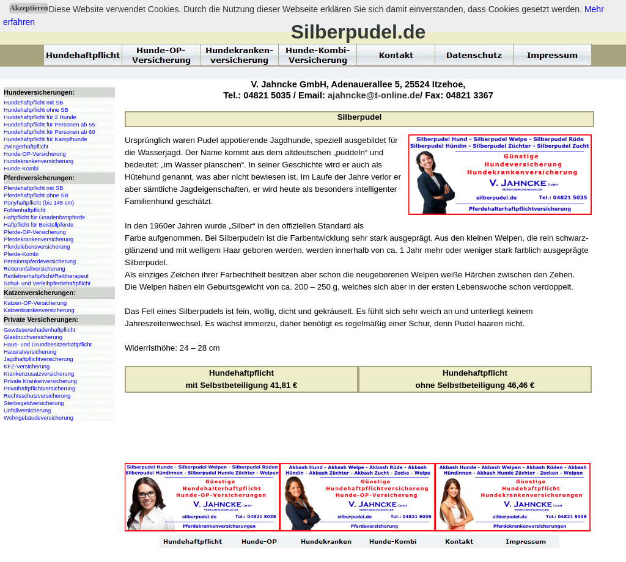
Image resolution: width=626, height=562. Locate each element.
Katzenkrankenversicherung (39, 310)
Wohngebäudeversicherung (38, 418)
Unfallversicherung (27, 410)
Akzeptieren (29, 8)
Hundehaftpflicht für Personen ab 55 (49, 125)
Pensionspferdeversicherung (40, 261)
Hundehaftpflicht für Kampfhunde (45, 139)
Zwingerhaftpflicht (26, 147)
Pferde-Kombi (21, 254)
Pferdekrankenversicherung (38, 239)
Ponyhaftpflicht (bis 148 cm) (39, 203)
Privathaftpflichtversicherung (39, 388)
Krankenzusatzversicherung (39, 374)
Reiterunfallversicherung (34, 269)
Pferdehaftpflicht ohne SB (36, 195)
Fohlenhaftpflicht (24, 210)
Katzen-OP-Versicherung (35, 303)
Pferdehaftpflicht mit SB (33, 188)
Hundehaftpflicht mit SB (33, 103)
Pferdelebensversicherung (37, 247)
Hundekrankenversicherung (38, 161)
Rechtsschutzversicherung (37, 396)
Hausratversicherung (30, 352)
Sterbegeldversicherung (34, 403)
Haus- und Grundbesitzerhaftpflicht (48, 344)
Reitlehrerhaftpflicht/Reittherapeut (46, 276)
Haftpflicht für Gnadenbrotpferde (44, 217)
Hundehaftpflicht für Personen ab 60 (49, 132)
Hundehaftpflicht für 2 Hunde (40, 117)
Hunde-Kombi (21, 169)
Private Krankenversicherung (40, 381)
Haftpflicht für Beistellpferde (38, 225)
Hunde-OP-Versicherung (35, 154)
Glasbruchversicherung (33, 337)
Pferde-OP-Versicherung (35, 232)
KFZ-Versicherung (27, 366)
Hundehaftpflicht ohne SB (36, 110)
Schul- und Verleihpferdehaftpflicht (47, 283)
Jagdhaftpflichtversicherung (38, 359)
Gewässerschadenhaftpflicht (39, 330)
